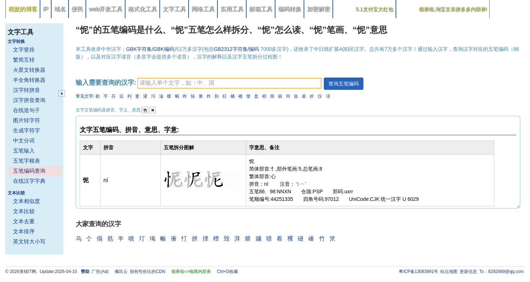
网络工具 (203, 9)
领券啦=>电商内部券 (191, 271)
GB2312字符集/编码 (237, 49)
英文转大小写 (29, 241)
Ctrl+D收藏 (227, 271)
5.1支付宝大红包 (374, 9)
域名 (60, 9)
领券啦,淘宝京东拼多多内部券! (453, 9)
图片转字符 (26, 120)
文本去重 (24, 221)
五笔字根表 (26, 161)
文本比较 (24, 211)
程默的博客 (22, 9)
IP (45, 9)
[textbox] (229, 83)
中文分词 (24, 140)
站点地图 (449, 271)
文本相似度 (26, 201)
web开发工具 (105, 9)
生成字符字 (26, 130)
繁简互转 (24, 60)
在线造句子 (26, 110)
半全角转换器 (29, 80)
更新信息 (468, 271)
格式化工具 (142, 9)
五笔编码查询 (29, 171)
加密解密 (318, 9)
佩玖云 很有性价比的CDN (140, 271)
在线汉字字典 (29, 181)
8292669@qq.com (506, 271)
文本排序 (24, 231)
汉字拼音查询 (29, 100)
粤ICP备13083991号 (418, 271)
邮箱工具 (260, 9)
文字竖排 (24, 50)
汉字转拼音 (26, 90)
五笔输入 (24, 150)
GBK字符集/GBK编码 (150, 49)
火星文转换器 (29, 70)
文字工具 (174, 9)
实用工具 (231, 9)
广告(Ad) (100, 271)
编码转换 (289, 9)
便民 (77, 9)
